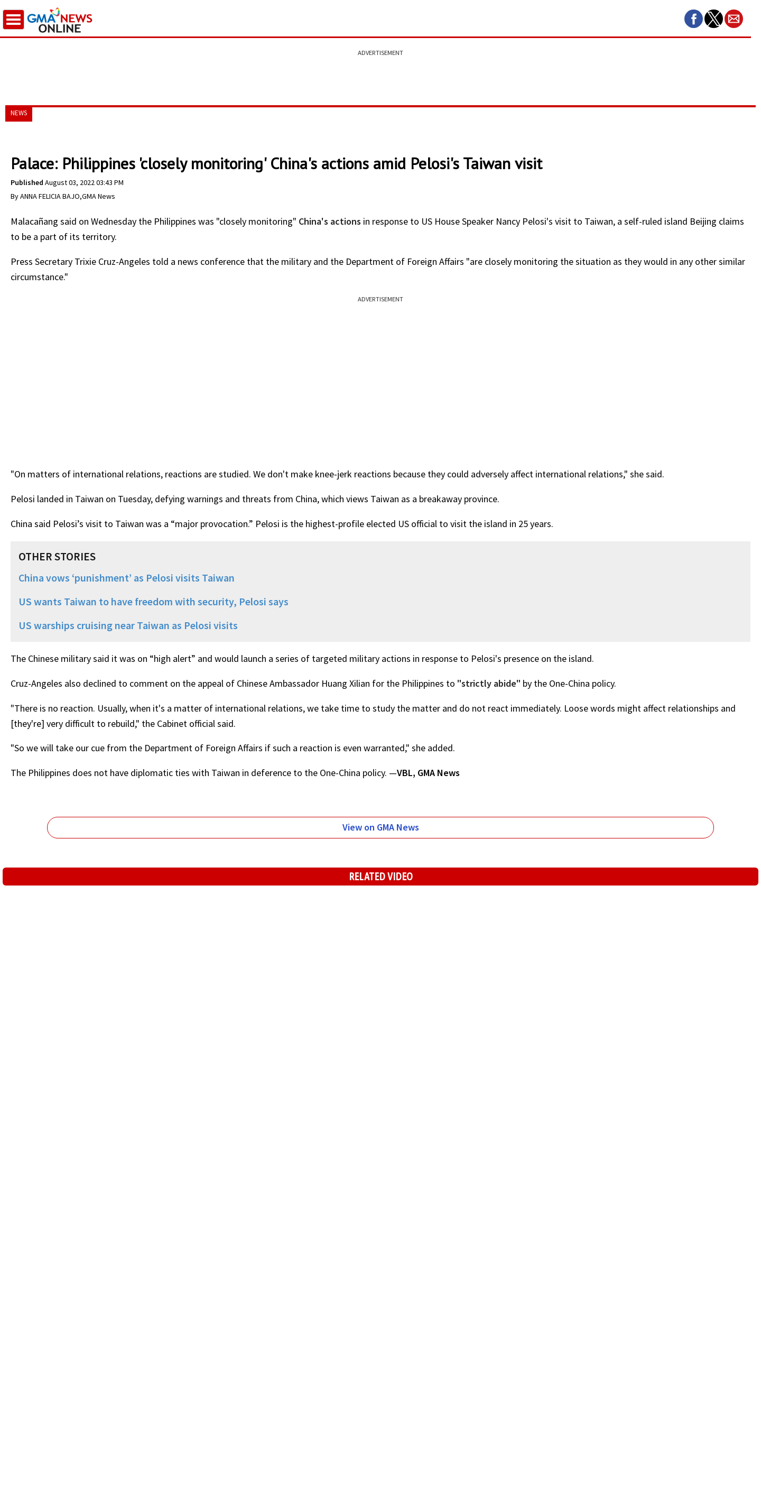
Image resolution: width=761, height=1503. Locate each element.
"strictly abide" (489, 683)
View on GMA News (380, 827)
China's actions (330, 221)
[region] (380, 71)
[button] (693, 19)
